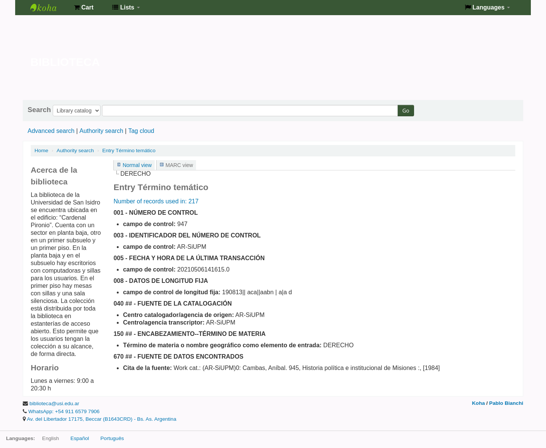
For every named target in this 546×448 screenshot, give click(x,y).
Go (405, 110)
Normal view (137, 165)
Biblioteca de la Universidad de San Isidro (49, 7)
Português (112, 438)
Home (41, 150)
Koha (478, 403)
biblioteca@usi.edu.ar (54, 403)
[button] (83, 7)
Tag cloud (141, 131)
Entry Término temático (128, 150)
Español (80, 438)
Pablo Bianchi (506, 403)
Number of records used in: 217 (155, 201)
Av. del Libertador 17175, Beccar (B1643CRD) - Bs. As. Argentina (101, 419)
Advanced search (51, 131)
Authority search (101, 131)
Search (39, 110)
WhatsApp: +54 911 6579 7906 (64, 411)
